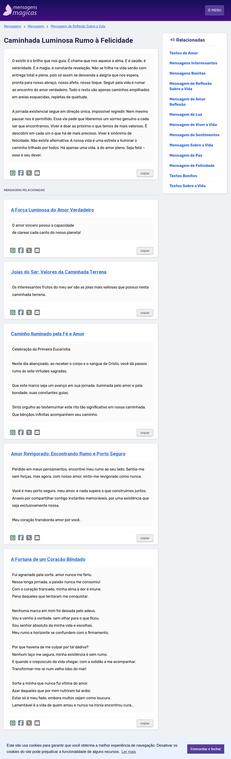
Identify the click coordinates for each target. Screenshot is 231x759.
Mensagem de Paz (186, 155)
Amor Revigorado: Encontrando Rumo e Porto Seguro (68, 454)
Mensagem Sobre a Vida (191, 145)
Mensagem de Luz (186, 114)
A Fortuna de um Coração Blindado (48, 559)
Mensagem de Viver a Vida (193, 125)
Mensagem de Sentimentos (195, 135)
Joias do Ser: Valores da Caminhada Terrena (58, 272)
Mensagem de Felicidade (192, 165)
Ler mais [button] (129, 752)
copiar (144, 173)
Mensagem (36, 26)
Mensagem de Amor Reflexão (187, 102)
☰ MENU (214, 10)
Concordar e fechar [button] (205, 749)
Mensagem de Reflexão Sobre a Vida (78, 26)
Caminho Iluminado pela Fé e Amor (48, 334)
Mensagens (12, 26)
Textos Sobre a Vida (188, 186)
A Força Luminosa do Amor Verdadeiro (52, 210)
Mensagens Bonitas (188, 73)
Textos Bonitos (183, 176)
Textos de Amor (184, 53)
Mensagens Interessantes (193, 63)
